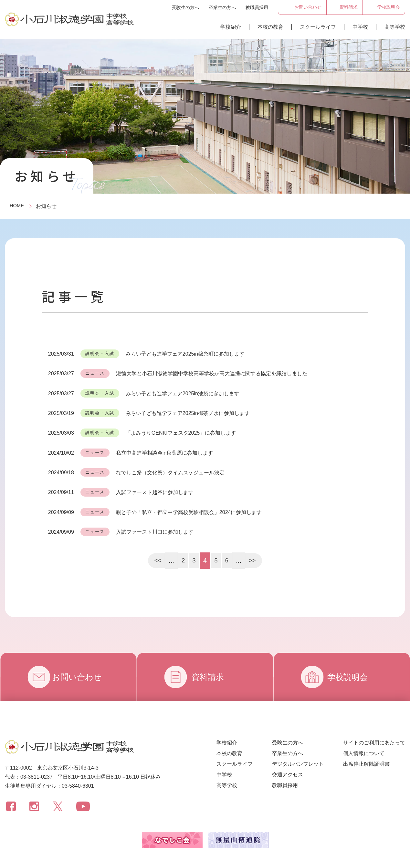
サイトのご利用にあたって (374, 722)
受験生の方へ (185, 7)
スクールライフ (318, 27)
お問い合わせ (83, 656)
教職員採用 (257, 7)
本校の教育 (270, 27)
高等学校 (394, 27)
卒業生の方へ (222, 7)
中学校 (360, 27)
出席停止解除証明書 (366, 743)
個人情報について (363, 733)
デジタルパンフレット (298, 743)
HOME (17, 206)
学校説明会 (351, 656)
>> (253, 540)
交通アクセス (287, 754)
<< (156, 540)
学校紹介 (230, 27)
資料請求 (210, 656)
